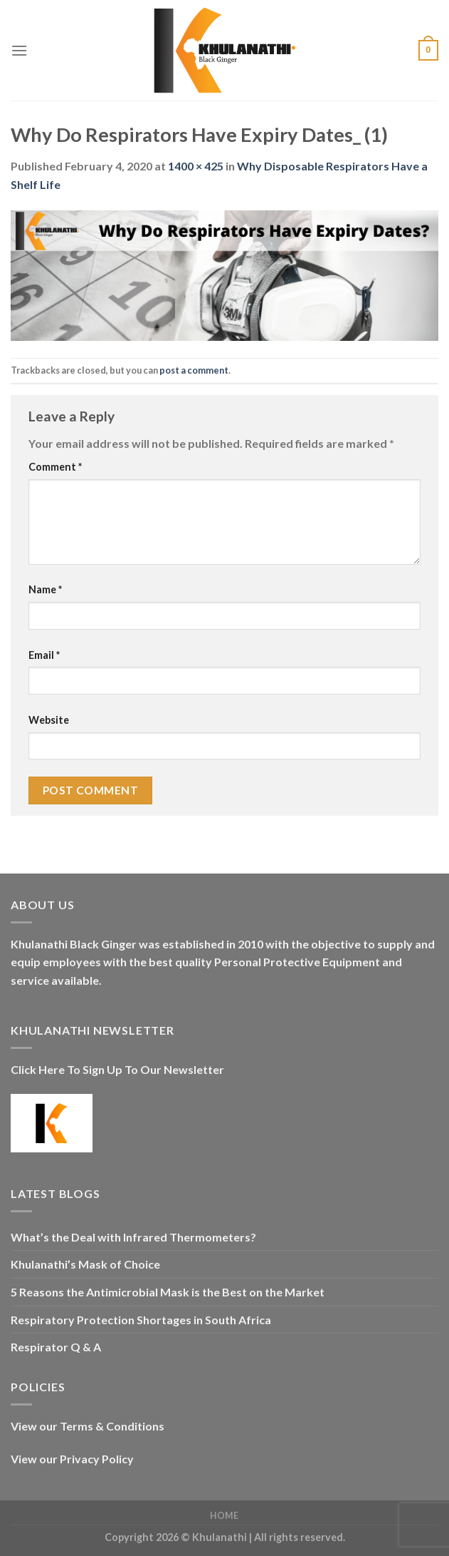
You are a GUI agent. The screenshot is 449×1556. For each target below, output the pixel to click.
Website (48, 720)
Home (224, 1515)
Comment (55, 467)
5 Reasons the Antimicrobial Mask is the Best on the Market (167, 1292)
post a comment (193, 370)
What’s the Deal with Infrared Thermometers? (133, 1237)
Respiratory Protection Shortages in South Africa (141, 1319)
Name (45, 589)
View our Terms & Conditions (87, 1426)
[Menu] (19, 50)
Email (44, 655)
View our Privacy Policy (72, 1458)
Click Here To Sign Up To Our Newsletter (117, 1069)
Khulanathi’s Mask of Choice (85, 1264)
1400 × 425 (195, 166)
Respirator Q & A (56, 1346)
